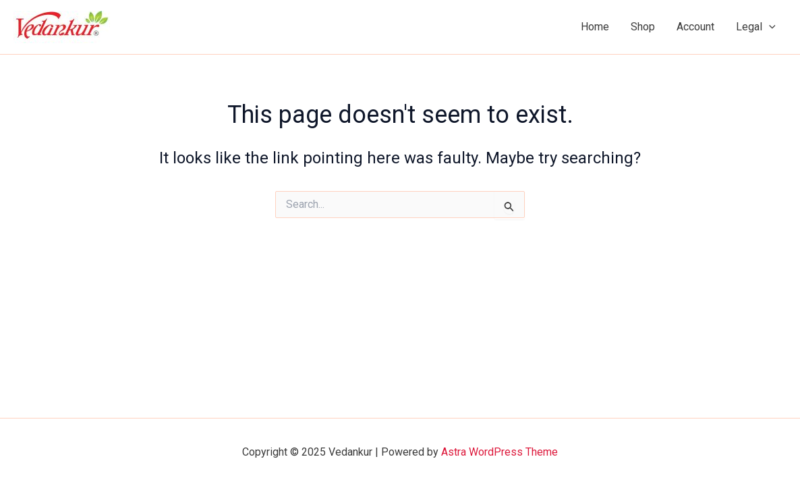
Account (695, 26)
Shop (643, 26)
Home (595, 26)
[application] (769, 27)
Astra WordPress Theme (499, 452)
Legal (756, 27)
